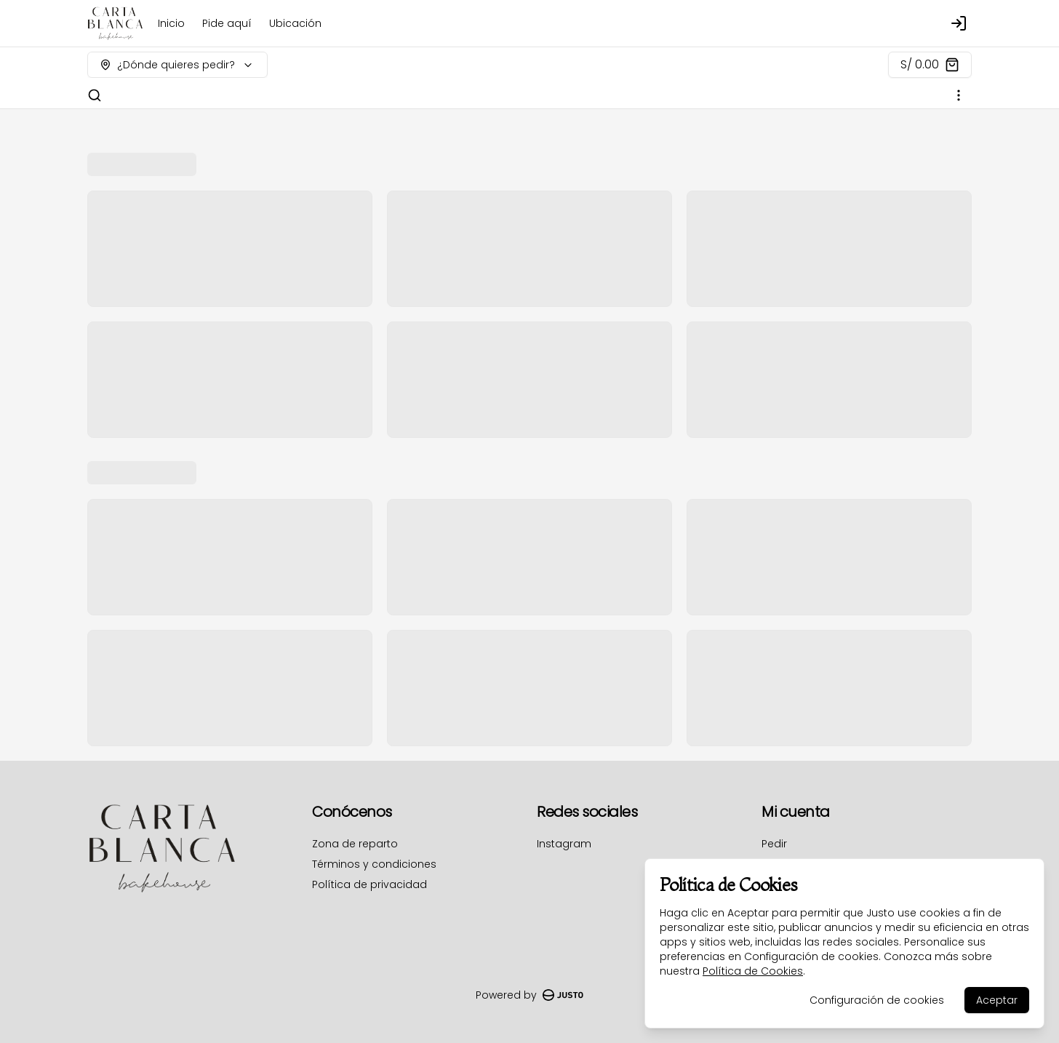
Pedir (774, 843)
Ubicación (295, 23)
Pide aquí (227, 23)
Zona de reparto (355, 843)
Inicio (171, 23)
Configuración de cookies (877, 1000)
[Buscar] (94, 95)
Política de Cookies (753, 971)
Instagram (564, 843)
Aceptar (997, 1000)
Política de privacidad (369, 884)
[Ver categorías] (959, 95)
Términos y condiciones (374, 864)
